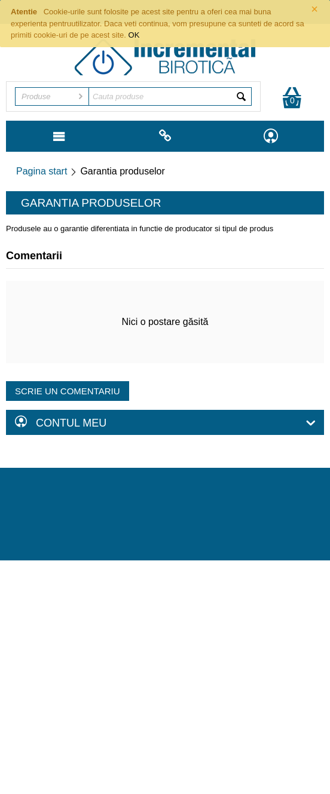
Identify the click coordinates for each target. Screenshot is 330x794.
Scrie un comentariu (67, 391)
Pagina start (41, 171)
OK (134, 34)
